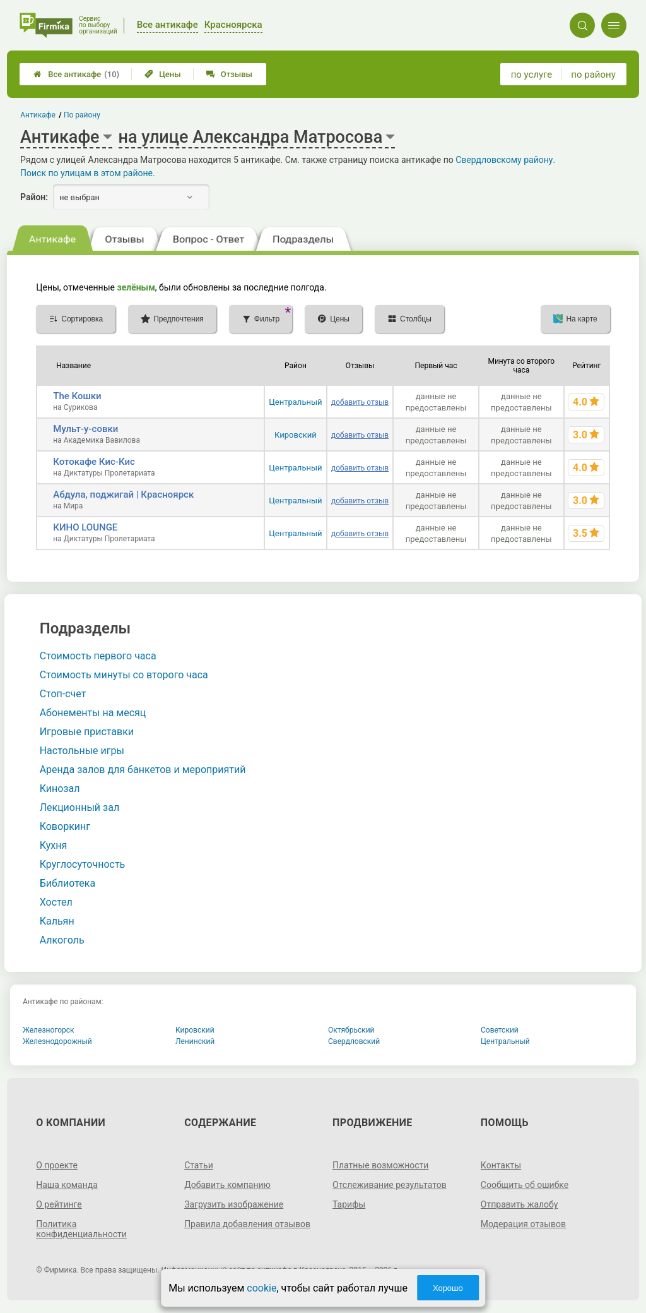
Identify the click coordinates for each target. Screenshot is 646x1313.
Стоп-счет (63, 694)
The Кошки (77, 396)
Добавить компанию (227, 1185)
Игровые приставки (87, 732)
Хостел (56, 902)
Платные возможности (380, 1165)
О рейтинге (59, 1204)
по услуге (532, 74)
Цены (162, 74)
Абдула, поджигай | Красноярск (123, 494)
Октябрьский (351, 1030)
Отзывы (229, 74)
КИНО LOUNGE (85, 527)
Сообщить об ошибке (524, 1185)
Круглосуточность (83, 864)
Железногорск (48, 1030)
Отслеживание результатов (389, 1185)
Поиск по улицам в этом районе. (87, 173)
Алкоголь (62, 940)
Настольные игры (82, 751)
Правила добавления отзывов (247, 1224)
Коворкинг (65, 826)
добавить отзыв (360, 402)
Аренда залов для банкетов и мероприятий (143, 770)
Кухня (53, 845)
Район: (34, 197)
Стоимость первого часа (98, 656)
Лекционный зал (79, 807)
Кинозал (60, 788)
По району (82, 115)
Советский (500, 1030)
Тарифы (348, 1204)
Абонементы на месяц (93, 713)
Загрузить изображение (233, 1204)
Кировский (295, 435)
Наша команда (67, 1185)
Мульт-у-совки (85, 429)
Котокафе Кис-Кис (94, 461)
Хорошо (448, 1288)
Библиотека (68, 883)
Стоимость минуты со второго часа (124, 675)
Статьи (198, 1165)
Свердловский (354, 1041)
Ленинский (194, 1041)
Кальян (57, 921)
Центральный (295, 402)
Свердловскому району (504, 160)
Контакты (501, 1165)
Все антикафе (76, 74)
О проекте (57, 1165)
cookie (261, 1288)
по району (593, 74)
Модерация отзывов (523, 1224)
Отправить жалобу (519, 1204)
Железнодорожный (57, 1041)
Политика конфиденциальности (81, 1229)
